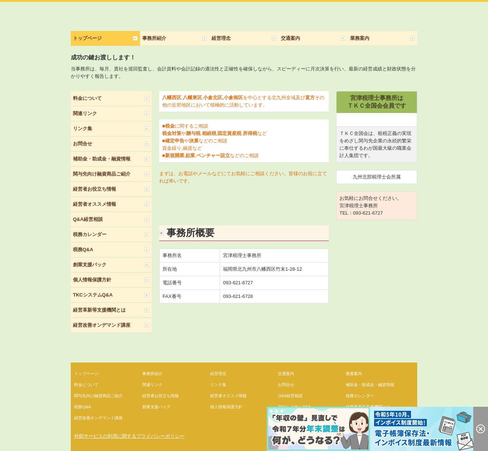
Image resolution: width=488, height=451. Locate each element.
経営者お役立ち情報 (94, 189)
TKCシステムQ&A (93, 295)
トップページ (87, 38)
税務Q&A (83, 249)
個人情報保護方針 (92, 279)
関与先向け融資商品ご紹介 (101, 174)
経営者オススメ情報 (94, 204)
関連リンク (85, 113)
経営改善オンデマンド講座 (101, 325)
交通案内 (290, 38)
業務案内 (359, 38)
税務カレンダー (90, 234)
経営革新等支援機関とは (99, 310)
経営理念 (221, 38)
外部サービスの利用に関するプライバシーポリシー (129, 436)
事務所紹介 (154, 38)
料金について (87, 98)
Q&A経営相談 (88, 219)
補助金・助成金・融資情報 (101, 159)
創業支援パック (90, 264)
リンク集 (82, 128)
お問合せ (82, 143)
